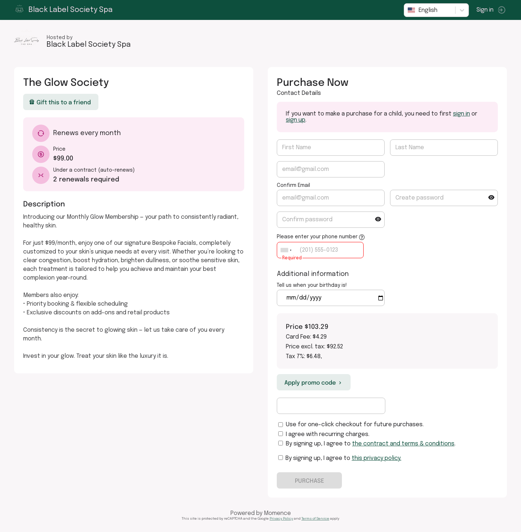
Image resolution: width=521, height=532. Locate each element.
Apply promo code (313, 382)
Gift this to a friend (60, 102)
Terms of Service (315, 518)
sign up (295, 120)
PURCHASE (309, 480)
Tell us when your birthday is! (312, 285)
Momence (277, 513)
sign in (461, 114)
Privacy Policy (281, 518)
